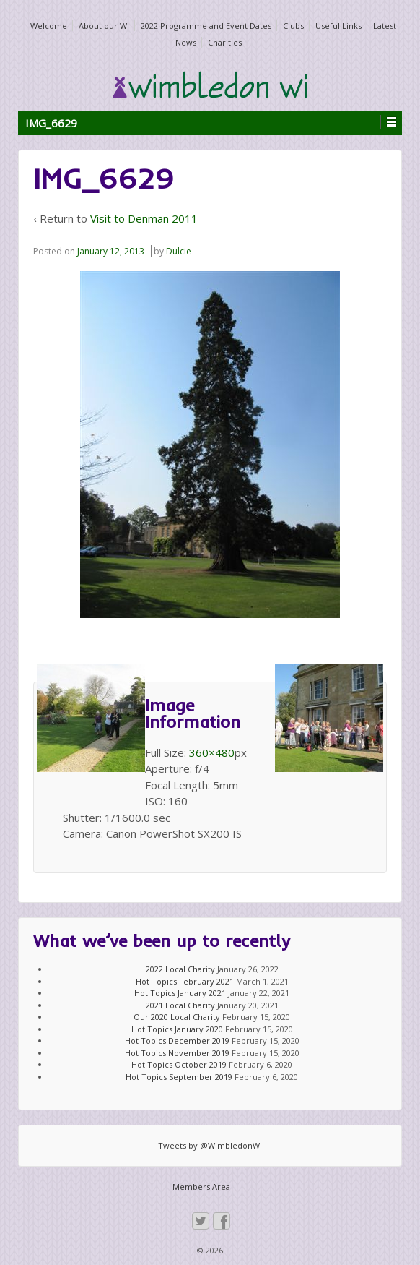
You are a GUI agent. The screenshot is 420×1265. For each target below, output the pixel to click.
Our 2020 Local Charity (177, 1016)
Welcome (48, 25)
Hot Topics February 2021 (185, 981)
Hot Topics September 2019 (179, 1076)
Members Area (201, 1186)
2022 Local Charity (180, 969)
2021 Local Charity (180, 1005)
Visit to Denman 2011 (144, 218)
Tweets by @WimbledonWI (210, 1145)
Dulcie (178, 251)
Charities (225, 42)
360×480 (212, 752)
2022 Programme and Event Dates (206, 25)
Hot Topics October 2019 (179, 1064)
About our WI (104, 25)
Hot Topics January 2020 (177, 1029)
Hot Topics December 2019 (177, 1040)
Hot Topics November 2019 (177, 1052)
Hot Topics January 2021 (180, 992)
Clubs (293, 25)
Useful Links (338, 25)
